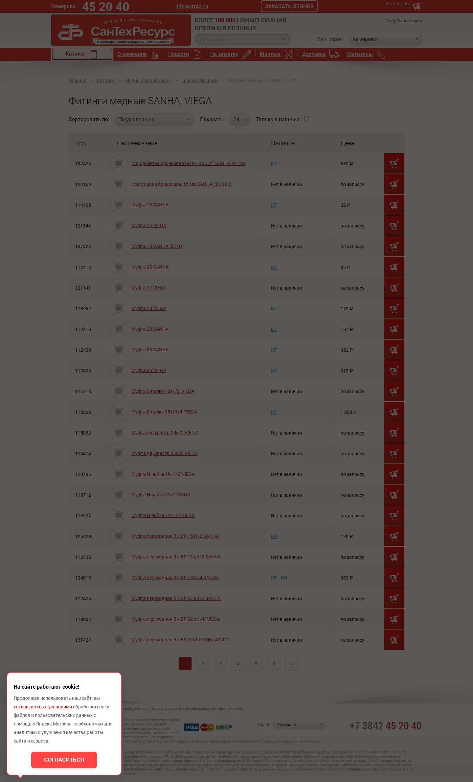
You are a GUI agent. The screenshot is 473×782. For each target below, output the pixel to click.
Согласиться (64, 760)
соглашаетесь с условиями (43, 706)
